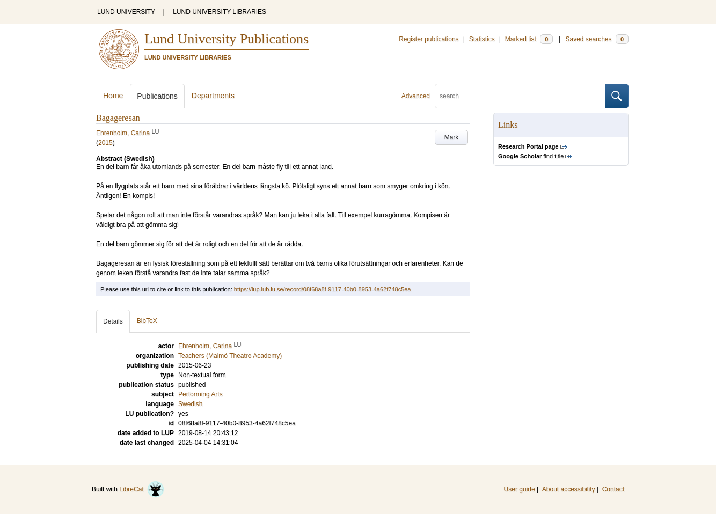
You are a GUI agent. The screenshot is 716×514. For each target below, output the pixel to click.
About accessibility (568, 489)
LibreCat (141, 489)
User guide (519, 489)
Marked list (529, 39)
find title (531, 156)
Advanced (415, 96)
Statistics (482, 39)
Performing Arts (200, 394)
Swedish (190, 404)
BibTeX (147, 321)
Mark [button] (451, 137)
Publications (157, 96)
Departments (213, 95)
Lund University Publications (226, 39)
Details (113, 321)
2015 (105, 142)
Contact (613, 489)
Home (113, 95)
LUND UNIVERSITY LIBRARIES (219, 12)
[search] (520, 96)
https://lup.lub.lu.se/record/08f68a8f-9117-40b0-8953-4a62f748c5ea (322, 289)
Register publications (428, 39)
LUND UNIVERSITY (126, 12)
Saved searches (597, 39)
